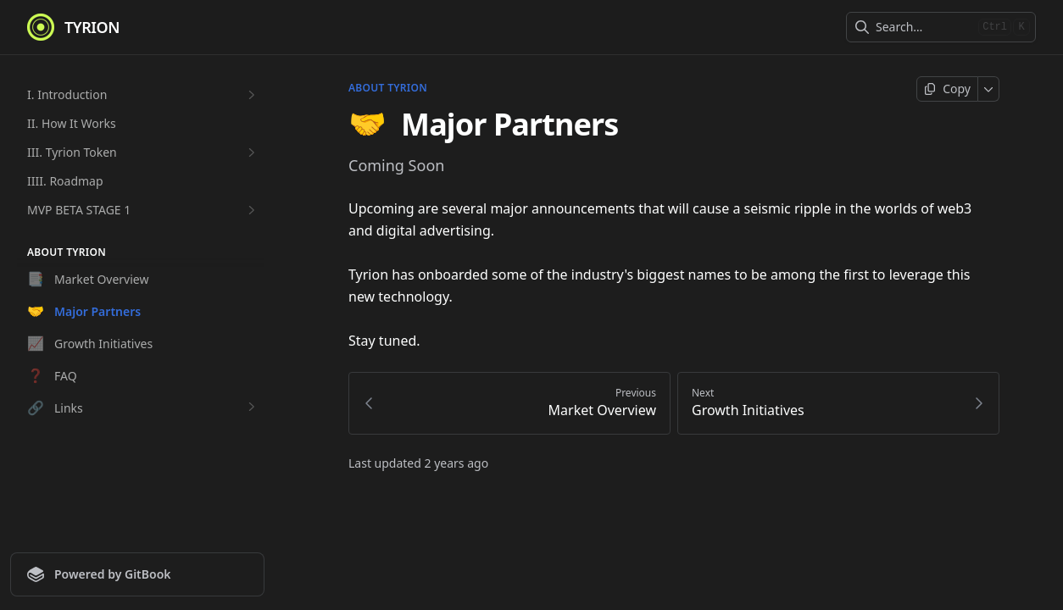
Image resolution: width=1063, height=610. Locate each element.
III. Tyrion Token (143, 152)
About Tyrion (387, 88)
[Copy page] (947, 89)
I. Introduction (143, 94)
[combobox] (923, 27)
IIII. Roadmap (65, 181)
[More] (988, 89)
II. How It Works (71, 123)
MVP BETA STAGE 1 (143, 210)
